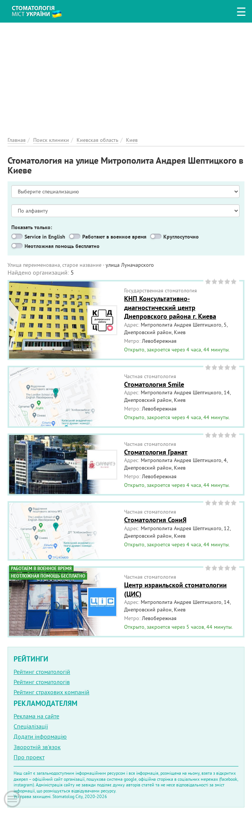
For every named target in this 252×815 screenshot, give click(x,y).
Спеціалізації (31, 726)
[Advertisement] (126, 75)
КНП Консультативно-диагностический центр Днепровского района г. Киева (170, 307)
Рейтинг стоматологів (42, 682)
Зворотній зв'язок (37, 747)
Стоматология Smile (154, 384)
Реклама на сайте (36, 716)
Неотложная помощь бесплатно (62, 246)
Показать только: (31, 227)
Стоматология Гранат (155, 452)
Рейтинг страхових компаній (51, 692)
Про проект (29, 757)
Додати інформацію (40, 736)
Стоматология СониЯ (155, 519)
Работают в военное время (114, 236)
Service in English (45, 236)
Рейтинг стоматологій (42, 671)
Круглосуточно (181, 236)
